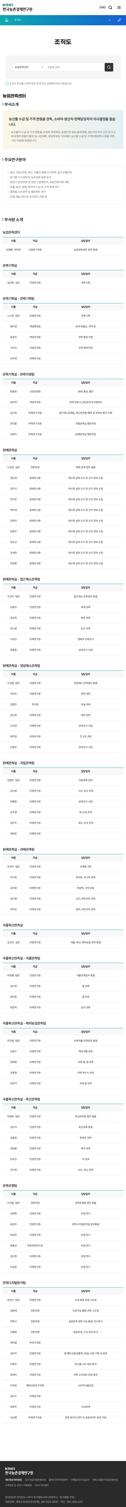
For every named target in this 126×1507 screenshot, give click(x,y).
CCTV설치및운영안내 (35, 1479)
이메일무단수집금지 (80, 1479)
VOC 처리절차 (42, 1485)
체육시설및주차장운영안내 (105, 1479)
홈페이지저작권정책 (58, 1479)
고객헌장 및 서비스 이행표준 (18, 1485)
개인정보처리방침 (13, 1479)
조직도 (63, 20)
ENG (103, 7)
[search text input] (75, 67)
